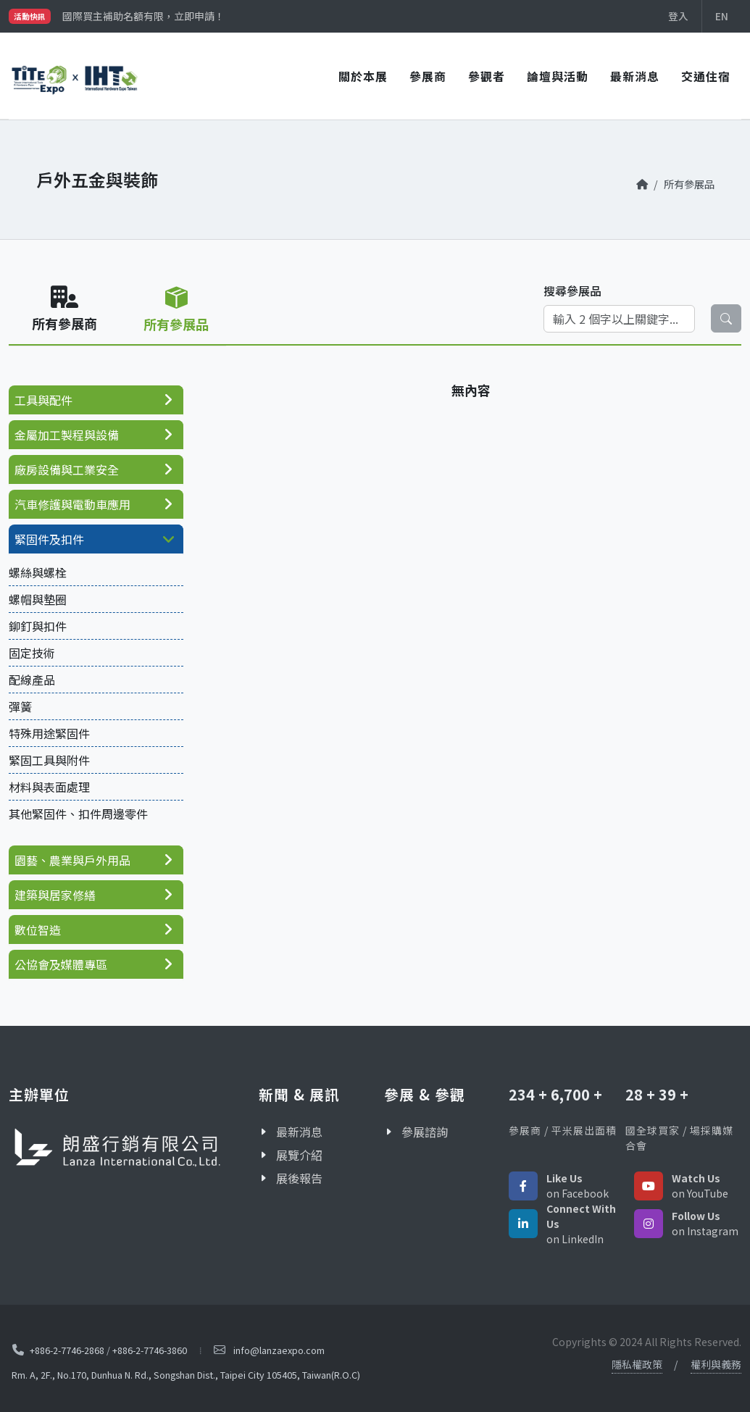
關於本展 (363, 76)
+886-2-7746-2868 (67, 1349)
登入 (678, 16)
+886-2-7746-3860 (149, 1349)
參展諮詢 (424, 1131)
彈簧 (20, 706)
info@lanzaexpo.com (279, 1350)
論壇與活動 (557, 76)
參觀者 (486, 76)
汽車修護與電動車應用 (72, 504)
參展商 (427, 76)
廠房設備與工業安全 (66, 469)
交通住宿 (705, 76)
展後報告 (299, 1178)
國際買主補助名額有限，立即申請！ (143, 16)
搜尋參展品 (572, 290)
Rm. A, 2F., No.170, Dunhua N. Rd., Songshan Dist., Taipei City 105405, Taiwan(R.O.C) (186, 1375)
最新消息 (634, 76)
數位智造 (37, 929)
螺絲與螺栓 (38, 572)
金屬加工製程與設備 (66, 434)
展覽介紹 (299, 1155)
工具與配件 (43, 400)
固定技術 (32, 652)
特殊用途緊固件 (49, 733)
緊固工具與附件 (49, 760)
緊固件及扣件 (49, 539)
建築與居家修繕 (55, 894)
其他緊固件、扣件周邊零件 (78, 813)
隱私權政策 (637, 1364)
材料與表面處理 (49, 786)
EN (721, 16)
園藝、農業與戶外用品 (72, 860)
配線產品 (32, 679)
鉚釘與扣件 (38, 626)
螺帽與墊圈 (38, 599)
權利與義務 (716, 1364)
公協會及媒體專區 (60, 964)
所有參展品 (689, 183)
